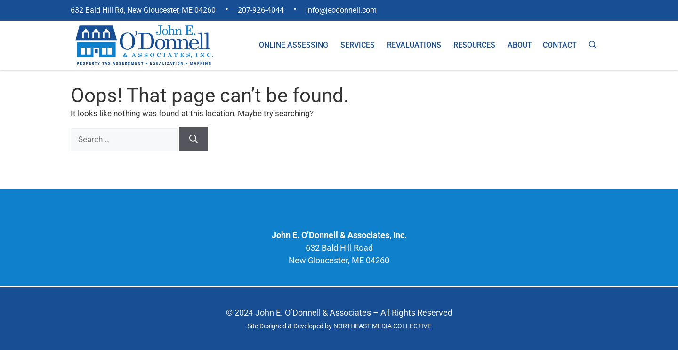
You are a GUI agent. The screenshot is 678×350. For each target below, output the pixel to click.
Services (357, 44)
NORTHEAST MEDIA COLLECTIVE (382, 326)
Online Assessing (293, 44)
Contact (560, 44)
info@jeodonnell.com (341, 10)
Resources (474, 44)
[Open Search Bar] (593, 45)
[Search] (193, 139)
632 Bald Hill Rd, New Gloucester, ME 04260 (143, 10)
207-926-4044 (261, 10)
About (520, 44)
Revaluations (414, 44)
